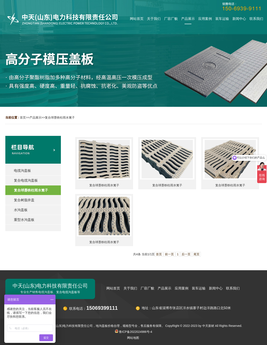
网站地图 (133, 337)
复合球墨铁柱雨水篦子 (60, 117)
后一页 (186, 254)
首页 (23, 117)
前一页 (169, 254)
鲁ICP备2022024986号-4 (133, 331)
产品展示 (35, 117)
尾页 (197, 254)
